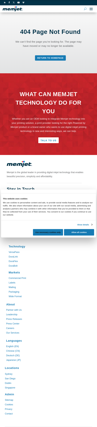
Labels (12, 282)
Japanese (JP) (13, 360)
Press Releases (14, 319)
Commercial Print (17, 278)
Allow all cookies (79, 232)
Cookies (9, 404)
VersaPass (14, 252)
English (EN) (12, 346)
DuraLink (13, 256)
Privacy (8, 409)
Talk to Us (48, 140)
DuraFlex (13, 261)
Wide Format (15, 296)
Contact (9, 413)
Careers (10, 328)
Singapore (10, 387)
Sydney (8, 374)
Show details (83, 225)
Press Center (12, 323)
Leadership (11, 314)
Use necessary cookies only (48, 232)
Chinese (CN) (13, 351)
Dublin (8, 383)
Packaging (14, 292)
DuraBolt (13, 266)
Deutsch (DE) (13, 355)
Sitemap (9, 400)
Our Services (12, 333)
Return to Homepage (50, 58)
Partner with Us (14, 310)
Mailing (12, 287)
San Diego (10, 378)
